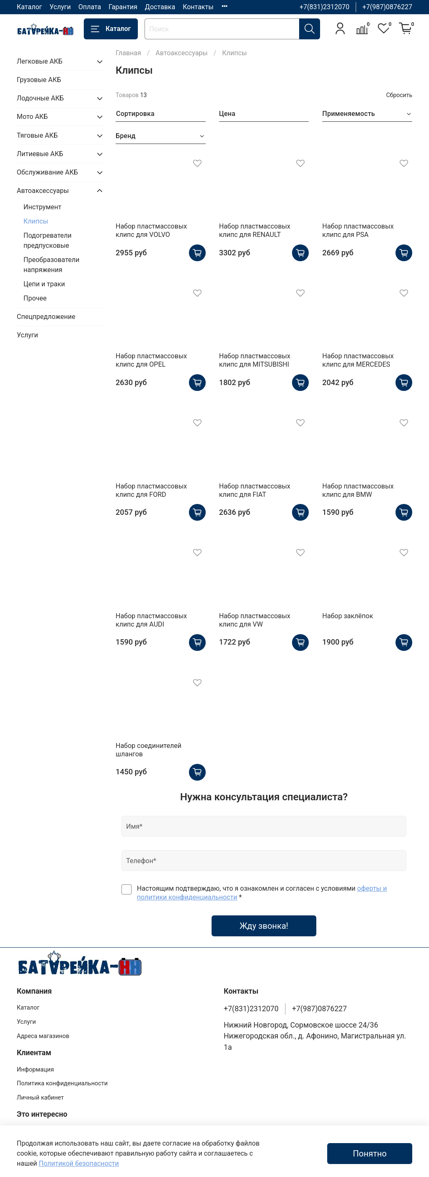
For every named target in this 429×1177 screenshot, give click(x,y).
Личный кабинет (40, 1097)
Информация (35, 1069)
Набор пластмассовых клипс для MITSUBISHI (254, 360)
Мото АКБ (32, 117)
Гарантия (123, 7)
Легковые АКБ (39, 61)
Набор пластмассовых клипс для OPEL (151, 360)
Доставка (160, 7)
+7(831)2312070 (324, 7)
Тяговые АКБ (37, 135)
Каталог (29, 7)
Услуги (60, 7)
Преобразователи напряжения (51, 265)
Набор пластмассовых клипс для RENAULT (254, 230)
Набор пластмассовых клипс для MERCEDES (357, 360)
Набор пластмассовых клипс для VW (254, 620)
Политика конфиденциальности (62, 1083)
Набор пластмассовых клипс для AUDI (151, 620)
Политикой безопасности (79, 1163)
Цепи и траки (44, 284)
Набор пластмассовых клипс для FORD (151, 490)
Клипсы (35, 221)
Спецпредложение (46, 317)
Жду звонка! (264, 926)
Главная (128, 53)
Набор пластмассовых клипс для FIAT (254, 490)
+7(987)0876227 (387, 7)
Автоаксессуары (181, 53)
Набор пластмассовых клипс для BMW (357, 490)
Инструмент (42, 207)
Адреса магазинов (43, 1036)
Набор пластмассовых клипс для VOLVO (151, 230)
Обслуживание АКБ (47, 172)
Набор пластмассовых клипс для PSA (357, 230)
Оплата (89, 7)
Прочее (35, 298)
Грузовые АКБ (39, 80)
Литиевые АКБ (40, 154)
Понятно (370, 1154)
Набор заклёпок (347, 616)
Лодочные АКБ (40, 98)
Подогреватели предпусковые (47, 240)
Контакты (198, 7)
